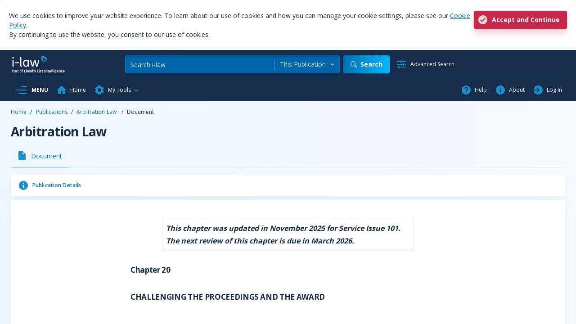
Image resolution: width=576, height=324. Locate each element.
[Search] (199, 64)
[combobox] (307, 64)
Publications (52, 112)
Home (19, 112)
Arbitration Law (97, 112)
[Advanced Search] (425, 64)
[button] (117, 90)
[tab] (40, 155)
